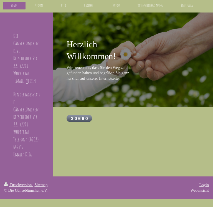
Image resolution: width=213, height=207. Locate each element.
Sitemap (40, 185)
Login (204, 185)
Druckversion (18, 185)
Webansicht (200, 190)
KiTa (28, 154)
